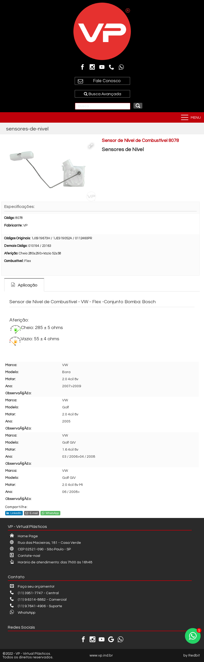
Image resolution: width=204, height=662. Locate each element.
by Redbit (191, 655)
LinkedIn (14, 513)
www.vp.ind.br (101, 655)
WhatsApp (50, 513)
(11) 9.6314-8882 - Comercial (38, 599)
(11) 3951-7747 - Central (34, 593)
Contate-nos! (25, 556)
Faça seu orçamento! (32, 586)
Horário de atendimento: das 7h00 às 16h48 (51, 562)
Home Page (24, 536)
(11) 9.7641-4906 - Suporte (36, 606)
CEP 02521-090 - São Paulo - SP (40, 549)
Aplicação (27, 285)
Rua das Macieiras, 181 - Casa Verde (45, 543)
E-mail (31, 513)
